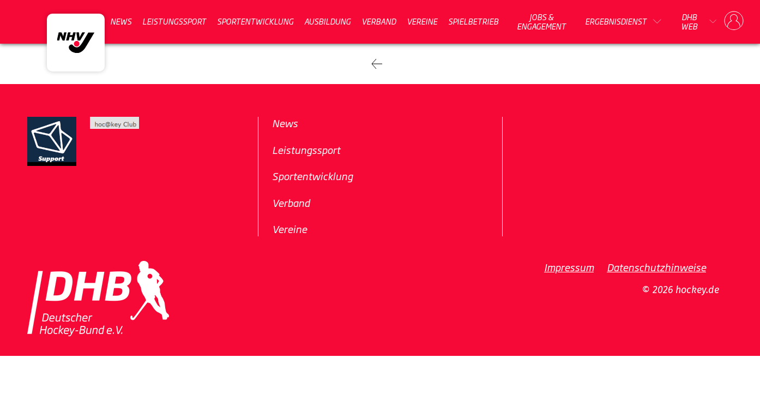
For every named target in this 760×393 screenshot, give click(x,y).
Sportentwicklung (255, 21)
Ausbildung (327, 21)
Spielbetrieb (473, 21)
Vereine (422, 21)
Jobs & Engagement (541, 21)
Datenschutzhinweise (656, 267)
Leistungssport (174, 21)
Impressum (569, 267)
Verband (378, 21)
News (120, 21)
